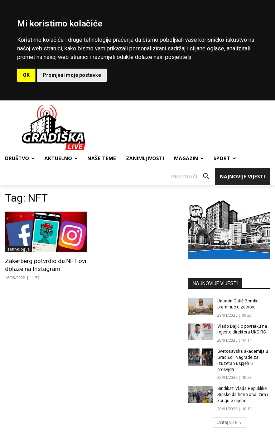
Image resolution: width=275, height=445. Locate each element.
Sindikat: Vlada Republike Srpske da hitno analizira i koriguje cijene (242, 394)
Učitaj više (229, 422)
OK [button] (26, 75)
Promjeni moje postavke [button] (72, 75)
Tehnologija (18, 249)
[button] (193, 176)
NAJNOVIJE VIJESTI (215, 283)
